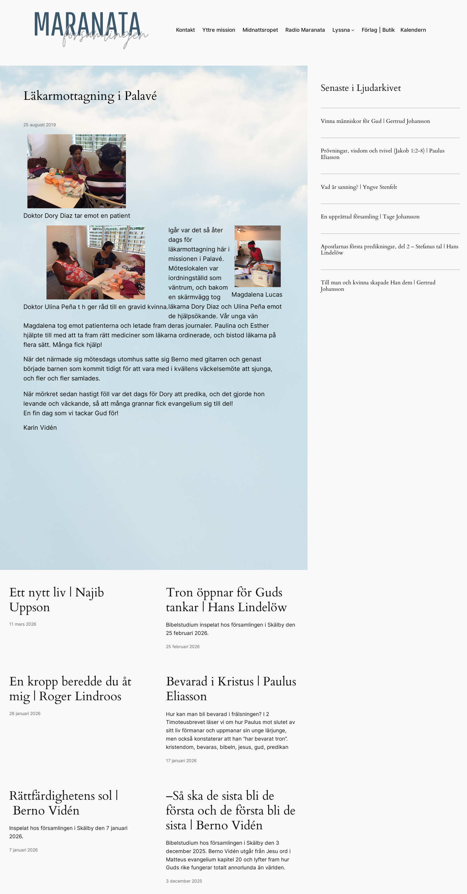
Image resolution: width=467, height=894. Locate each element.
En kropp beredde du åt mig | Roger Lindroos (70, 689)
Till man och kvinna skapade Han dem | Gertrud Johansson (378, 286)
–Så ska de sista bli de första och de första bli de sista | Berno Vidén (231, 811)
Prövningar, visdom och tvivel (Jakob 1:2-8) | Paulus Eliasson (383, 154)
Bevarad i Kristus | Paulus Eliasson (231, 689)
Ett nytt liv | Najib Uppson (56, 600)
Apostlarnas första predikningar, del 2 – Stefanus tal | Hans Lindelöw (389, 250)
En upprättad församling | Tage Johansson (370, 217)
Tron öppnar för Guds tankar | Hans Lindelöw (226, 600)
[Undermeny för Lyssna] (352, 29)
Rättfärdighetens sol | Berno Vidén (63, 803)
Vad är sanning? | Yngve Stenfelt (359, 187)
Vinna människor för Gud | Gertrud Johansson (375, 121)
